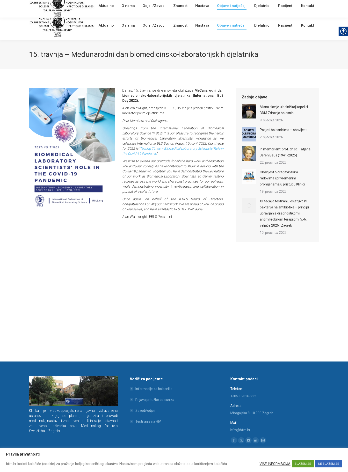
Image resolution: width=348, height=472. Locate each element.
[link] (100, 6)
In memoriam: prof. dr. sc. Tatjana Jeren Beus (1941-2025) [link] (285, 152)
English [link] (124, 6)
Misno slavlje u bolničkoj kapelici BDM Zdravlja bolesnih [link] (284, 110)
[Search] (290, 5)
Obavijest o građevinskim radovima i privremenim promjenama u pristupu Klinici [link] (282, 178)
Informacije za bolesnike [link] (154, 389)
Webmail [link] (111, 6)
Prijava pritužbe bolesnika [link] (154, 400)
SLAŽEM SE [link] (303, 463)
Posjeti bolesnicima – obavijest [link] (283, 130)
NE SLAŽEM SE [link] (328, 463)
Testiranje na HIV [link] (148, 421)
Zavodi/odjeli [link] (145, 411)
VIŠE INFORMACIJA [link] (275, 464)
